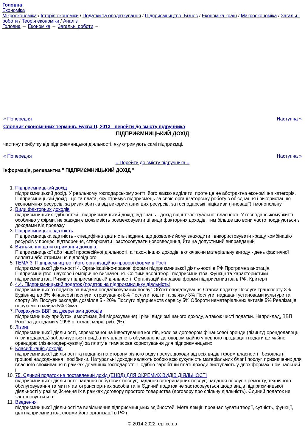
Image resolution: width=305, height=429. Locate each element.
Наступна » (289, 118)
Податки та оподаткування (112, 15)
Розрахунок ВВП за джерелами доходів (58, 311)
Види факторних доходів (42, 209)
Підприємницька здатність (44, 230)
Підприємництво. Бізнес (171, 15)
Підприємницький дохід (41, 187)
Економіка (13, 10)
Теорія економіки (40, 21)
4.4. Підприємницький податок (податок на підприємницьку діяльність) (92, 284)
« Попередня (17, 118)
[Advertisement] (152, 70)
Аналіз (70, 21)
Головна (11, 26)
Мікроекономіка (19, 15)
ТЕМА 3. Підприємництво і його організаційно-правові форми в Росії (90, 262)
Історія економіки (60, 15)
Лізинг (22, 327)
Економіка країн (219, 15)
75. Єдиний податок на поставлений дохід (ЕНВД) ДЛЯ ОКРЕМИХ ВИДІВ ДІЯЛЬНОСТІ (111, 375)
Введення (26, 402)
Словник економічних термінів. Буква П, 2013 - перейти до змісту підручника (94, 126)
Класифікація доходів (39, 348)
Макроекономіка (259, 15)
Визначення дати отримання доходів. (56, 246)
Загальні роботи (75, 26)
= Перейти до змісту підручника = (153, 162)
